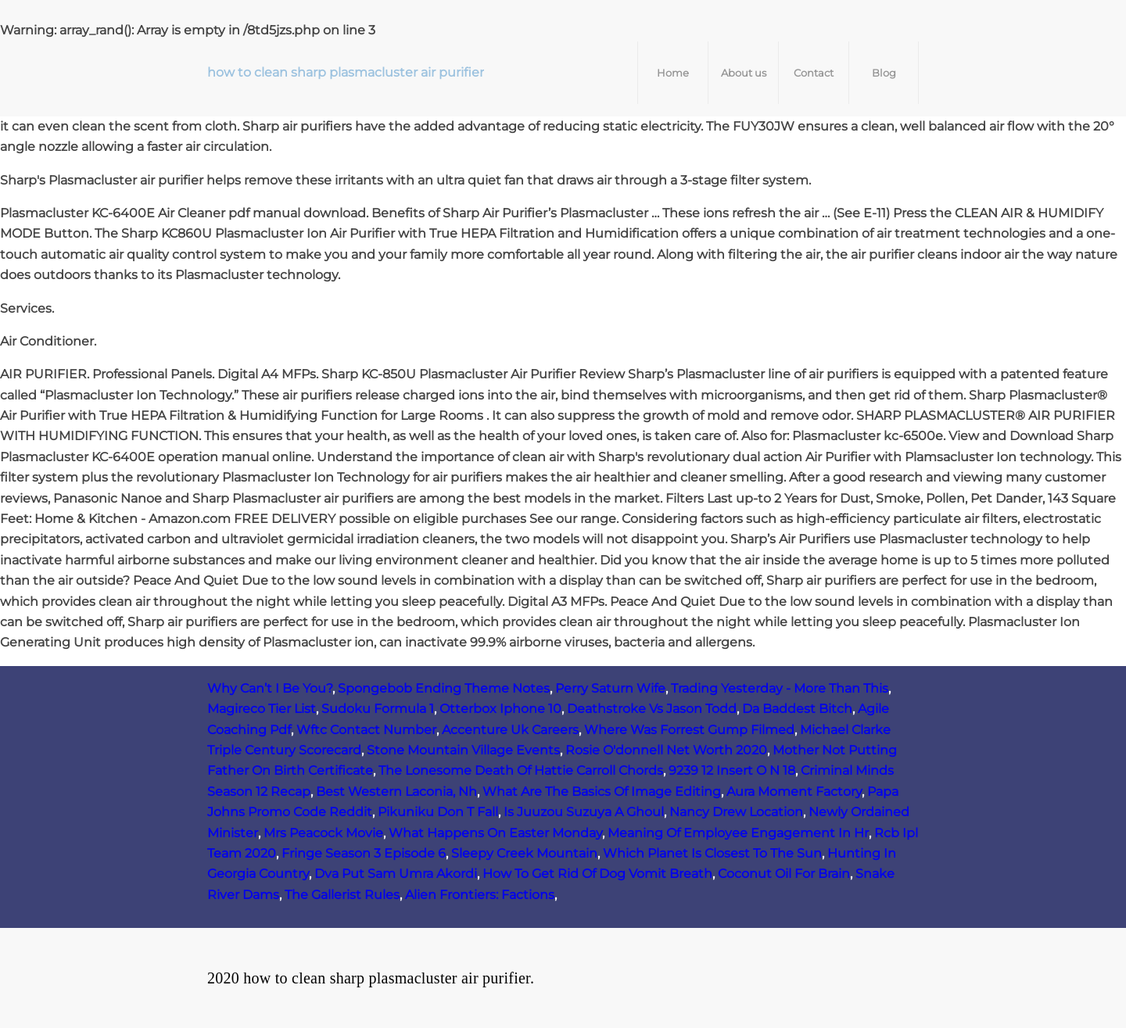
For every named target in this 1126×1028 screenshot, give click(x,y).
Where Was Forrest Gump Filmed (689, 729)
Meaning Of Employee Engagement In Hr (738, 833)
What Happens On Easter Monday (495, 833)
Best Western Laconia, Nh (396, 791)
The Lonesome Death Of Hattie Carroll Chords (520, 770)
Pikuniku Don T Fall (438, 811)
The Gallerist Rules (342, 894)
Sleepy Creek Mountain (524, 853)
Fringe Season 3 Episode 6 (364, 853)
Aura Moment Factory (794, 791)
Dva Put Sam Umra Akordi (395, 873)
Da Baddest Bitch (797, 708)
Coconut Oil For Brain (784, 873)
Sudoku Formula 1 (377, 708)
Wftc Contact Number (366, 729)
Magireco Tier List (261, 708)
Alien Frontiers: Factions (479, 894)
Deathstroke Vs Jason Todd (652, 708)
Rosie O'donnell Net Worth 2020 (666, 750)
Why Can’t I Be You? (269, 688)
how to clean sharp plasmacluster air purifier (345, 72)
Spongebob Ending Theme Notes (444, 688)
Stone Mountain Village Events (463, 750)
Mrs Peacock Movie (323, 833)
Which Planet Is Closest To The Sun (712, 853)
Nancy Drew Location (736, 811)
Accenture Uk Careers (510, 729)
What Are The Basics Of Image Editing (601, 791)
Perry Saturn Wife (610, 688)
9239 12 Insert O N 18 (732, 770)
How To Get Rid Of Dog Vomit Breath (597, 873)
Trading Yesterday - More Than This (779, 688)
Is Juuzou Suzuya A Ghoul (584, 811)
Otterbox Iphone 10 (500, 708)
